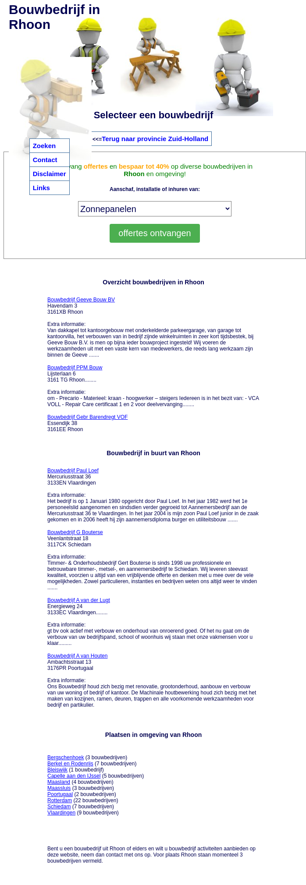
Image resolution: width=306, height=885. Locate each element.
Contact (45, 159)
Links (41, 187)
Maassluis (59, 788)
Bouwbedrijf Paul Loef (73, 470)
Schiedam (59, 807)
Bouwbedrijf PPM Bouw (74, 368)
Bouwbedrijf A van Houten (77, 656)
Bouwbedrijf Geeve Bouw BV (81, 300)
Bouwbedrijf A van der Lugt (78, 600)
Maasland (58, 782)
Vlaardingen (61, 813)
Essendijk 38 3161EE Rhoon (87, 423)
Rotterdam (59, 800)
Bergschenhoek (65, 757)
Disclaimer (49, 173)
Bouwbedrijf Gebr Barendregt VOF (87, 417)
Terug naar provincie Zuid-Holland (155, 138)
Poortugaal (60, 794)
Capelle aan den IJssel (73, 776)
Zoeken (44, 145)
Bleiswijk (57, 770)
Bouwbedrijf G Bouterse (75, 532)
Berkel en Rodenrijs (70, 764)
